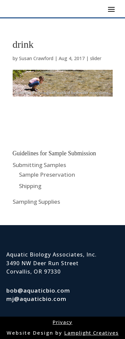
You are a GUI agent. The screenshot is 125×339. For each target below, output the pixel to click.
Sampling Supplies (36, 201)
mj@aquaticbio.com (36, 299)
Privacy (62, 322)
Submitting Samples (39, 165)
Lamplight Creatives (91, 332)
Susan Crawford (36, 58)
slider (95, 58)
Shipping (30, 186)
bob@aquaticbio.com (38, 290)
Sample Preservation (47, 174)
